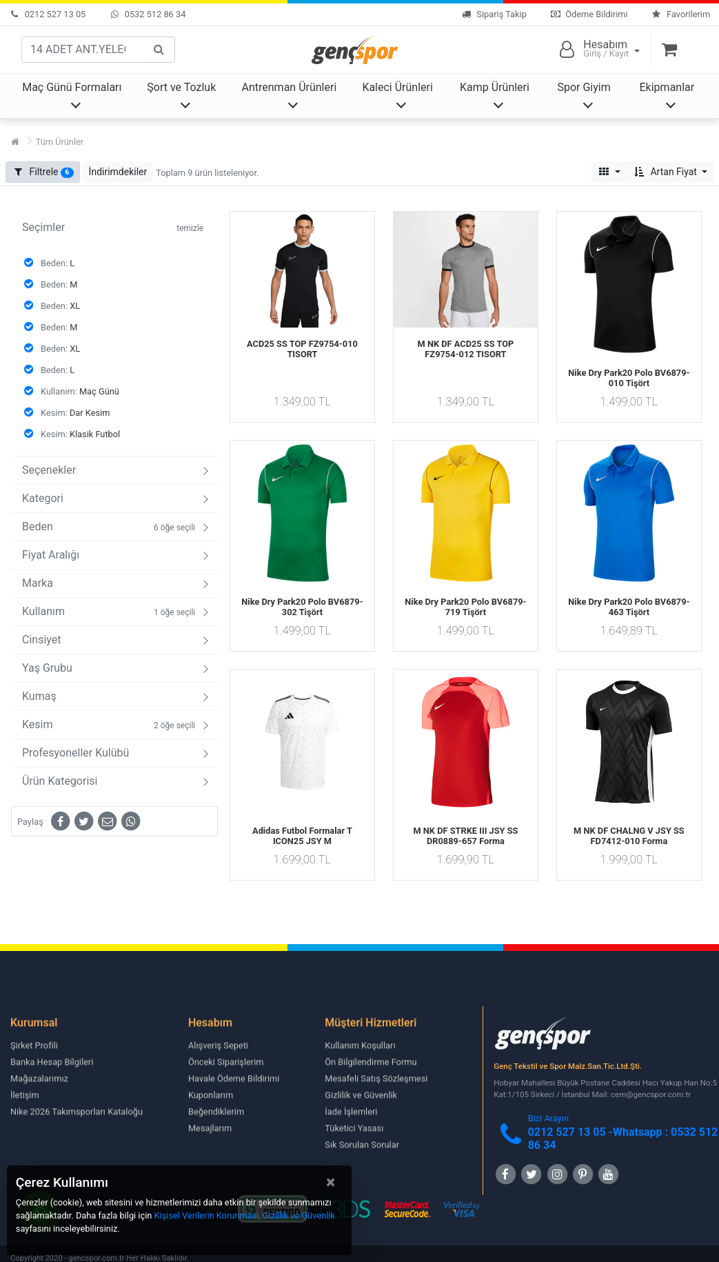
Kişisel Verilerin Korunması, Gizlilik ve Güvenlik (244, 1215)
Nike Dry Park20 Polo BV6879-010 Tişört (628, 378)
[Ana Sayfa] (15, 142)
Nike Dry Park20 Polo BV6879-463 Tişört (628, 607)
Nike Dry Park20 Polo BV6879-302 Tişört (302, 607)
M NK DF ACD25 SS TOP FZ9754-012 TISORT (466, 349)
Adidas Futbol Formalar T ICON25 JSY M (302, 835)
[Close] (330, 1182)
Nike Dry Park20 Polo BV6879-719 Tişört (465, 607)
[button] (118, 172)
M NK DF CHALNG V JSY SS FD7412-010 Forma (629, 835)
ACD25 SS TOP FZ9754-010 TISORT (302, 349)
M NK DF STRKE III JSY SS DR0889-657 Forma (465, 835)
